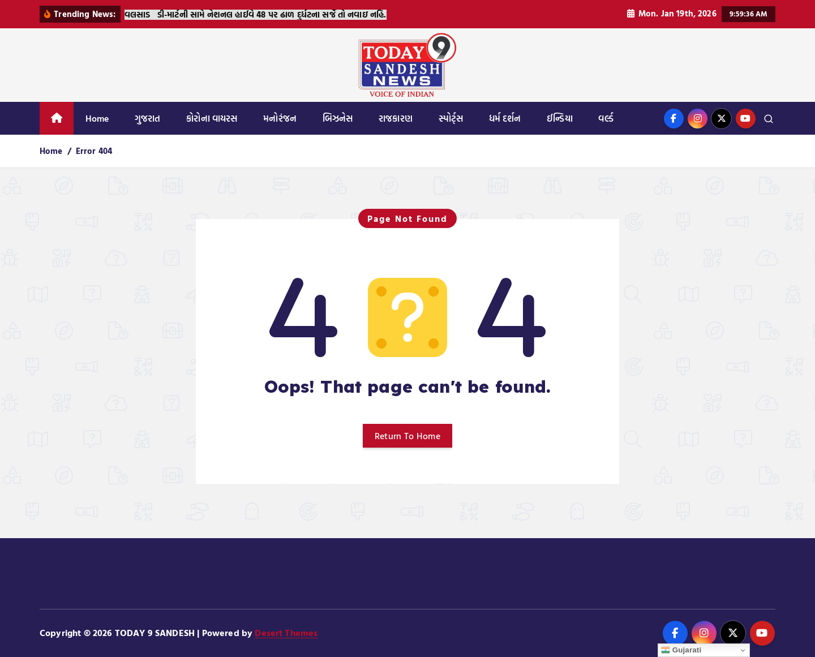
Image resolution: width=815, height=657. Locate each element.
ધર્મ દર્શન (505, 118)
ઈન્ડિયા (559, 118)
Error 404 (94, 150)
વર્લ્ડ (605, 118)
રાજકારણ (396, 118)
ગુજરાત (148, 118)
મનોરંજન (280, 118)
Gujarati (681, 650)
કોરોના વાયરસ (211, 118)
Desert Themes (286, 632)
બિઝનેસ (338, 118)
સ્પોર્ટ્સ (451, 118)
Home (97, 118)
